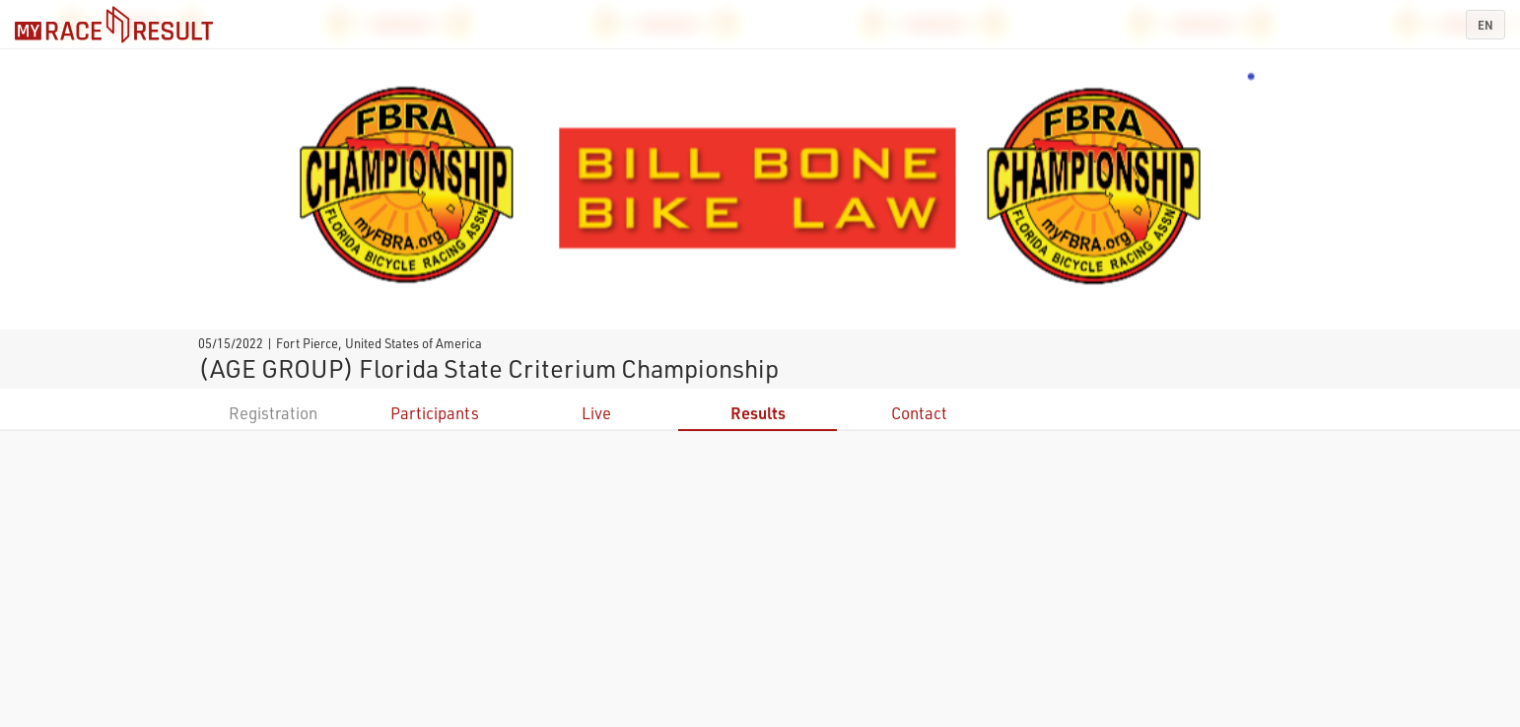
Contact (919, 412)
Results (758, 412)
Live (596, 412)
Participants (434, 412)
